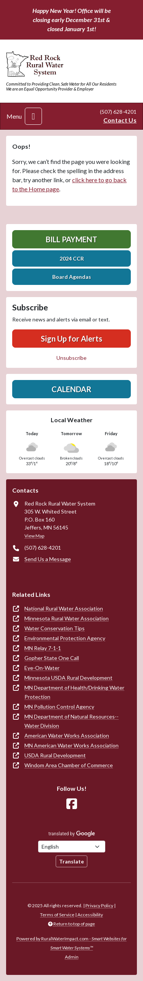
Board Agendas (71, 276)
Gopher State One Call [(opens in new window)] (51, 658)
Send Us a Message (47, 559)
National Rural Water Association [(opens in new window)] (63, 608)
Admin (72, 957)
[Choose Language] (71, 846)
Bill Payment (71, 239)
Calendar (71, 389)
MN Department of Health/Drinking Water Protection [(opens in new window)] (74, 692)
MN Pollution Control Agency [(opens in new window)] (59, 706)
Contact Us (120, 120)
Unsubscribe (71, 358)
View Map (34, 536)
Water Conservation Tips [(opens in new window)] (54, 628)
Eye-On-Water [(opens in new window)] (41, 668)
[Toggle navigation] (33, 116)
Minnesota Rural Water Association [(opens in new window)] (66, 618)
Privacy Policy (99, 905)
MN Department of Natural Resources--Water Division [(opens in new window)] (71, 721)
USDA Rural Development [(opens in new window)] (55, 755)
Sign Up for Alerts (71, 338)
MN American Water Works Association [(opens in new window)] (71, 745)
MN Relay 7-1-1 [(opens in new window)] (42, 648)
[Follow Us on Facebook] (71, 804)
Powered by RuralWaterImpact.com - (71, 943)
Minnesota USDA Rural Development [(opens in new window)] (68, 677)
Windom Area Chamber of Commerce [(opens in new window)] (68, 765)
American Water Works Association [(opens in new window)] (66, 735)
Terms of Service (57, 914)
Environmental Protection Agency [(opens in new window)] (64, 638)
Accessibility (90, 914)
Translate (71, 861)
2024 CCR (71, 258)
